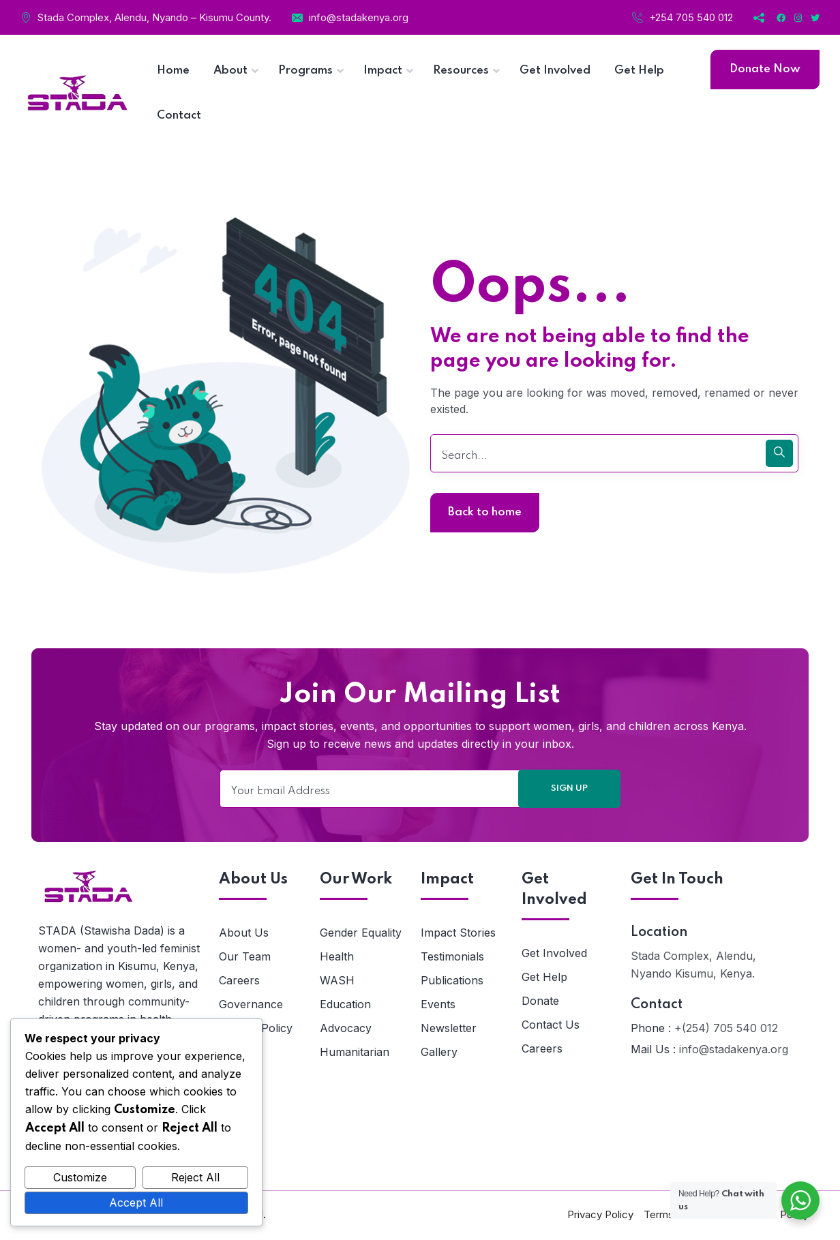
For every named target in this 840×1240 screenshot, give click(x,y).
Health (337, 956)
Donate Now (765, 69)
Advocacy (346, 1028)
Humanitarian (354, 1052)
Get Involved (554, 953)
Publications (452, 980)
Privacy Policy (600, 1214)
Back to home (485, 512)
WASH (337, 980)
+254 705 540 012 (691, 17)
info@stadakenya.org (358, 17)
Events (438, 1004)
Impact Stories (458, 932)
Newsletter (449, 1028)
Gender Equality (361, 932)
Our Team (245, 956)
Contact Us (551, 1024)
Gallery (439, 1052)
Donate (540, 1001)
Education (345, 1004)
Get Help (544, 977)
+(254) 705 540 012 (726, 1028)
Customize (80, 1177)
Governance (251, 1004)
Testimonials (452, 956)
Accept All (136, 1202)
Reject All (195, 1177)
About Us (244, 932)
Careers (239, 980)
